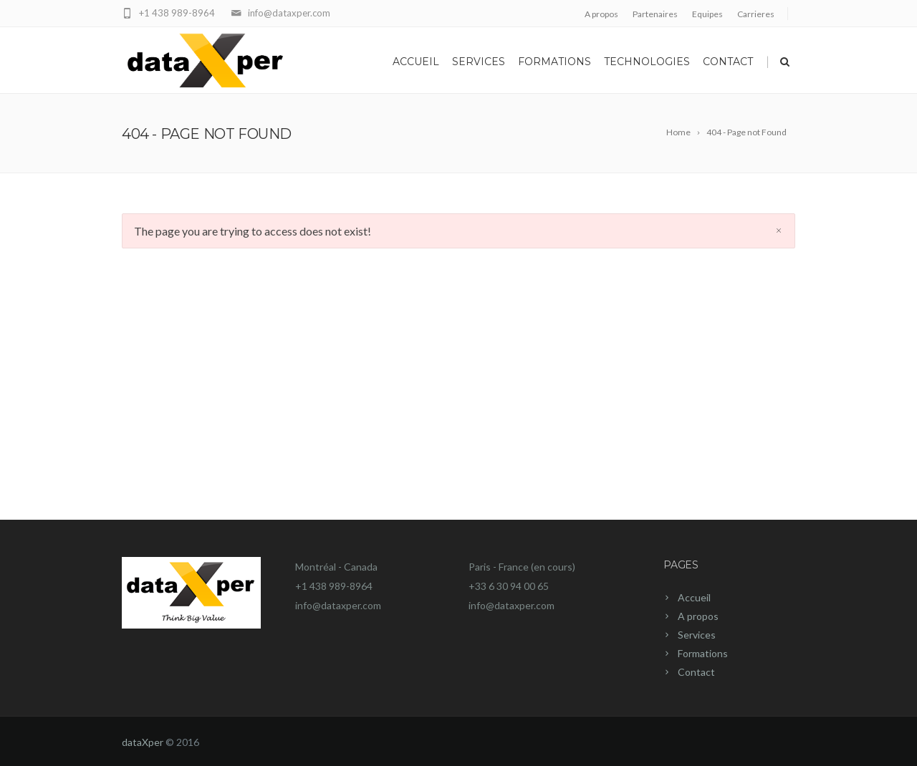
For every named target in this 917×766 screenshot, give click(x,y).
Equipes (707, 14)
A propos (601, 14)
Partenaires (655, 14)
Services (478, 61)
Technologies (647, 61)
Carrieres (755, 14)
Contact (728, 61)
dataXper (142, 742)
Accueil (416, 61)
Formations (554, 61)
